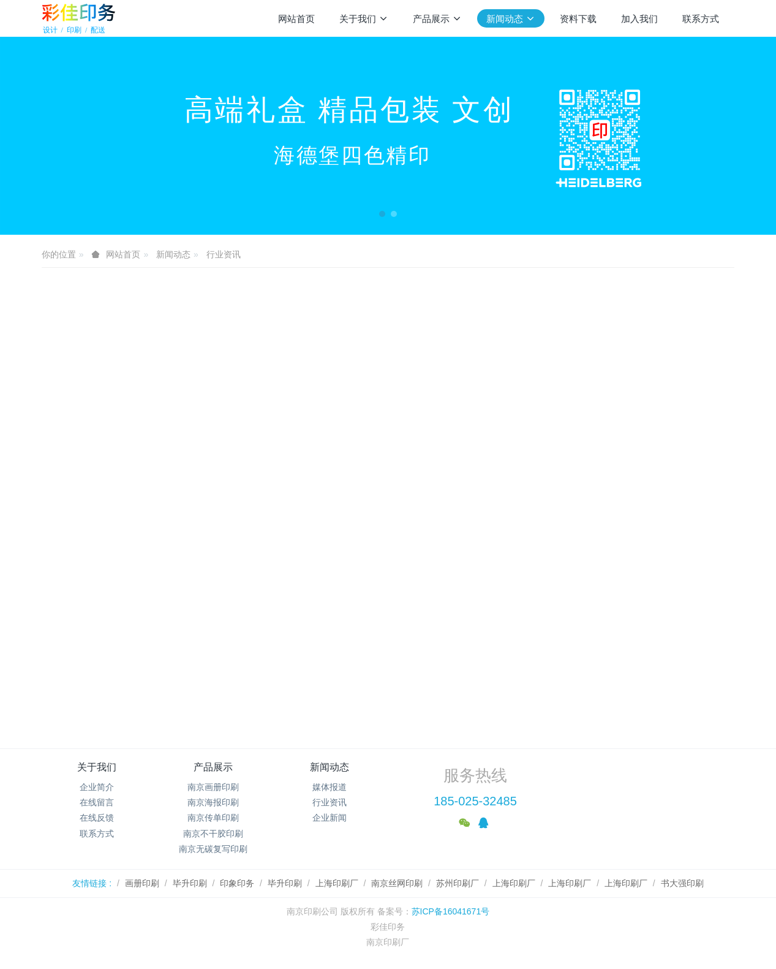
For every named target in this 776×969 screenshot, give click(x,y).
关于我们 (96, 767)
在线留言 (97, 802)
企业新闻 (329, 818)
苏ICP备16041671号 (451, 911)
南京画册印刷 (213, 787)
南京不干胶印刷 (213, 833)
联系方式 (97, 833)
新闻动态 (173, 254)
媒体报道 (329, 787)
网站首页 (296, 18)
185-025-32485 (475, 801)
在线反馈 (97, 818)
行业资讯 (223, 254)
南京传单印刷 (213, 818)
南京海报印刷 (213, 802)
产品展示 (213, 767)
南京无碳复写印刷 (213, 849)
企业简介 (97, 787)
